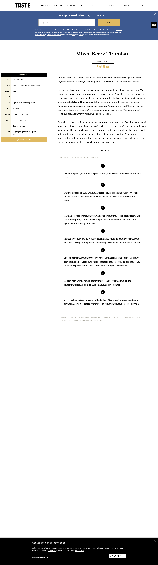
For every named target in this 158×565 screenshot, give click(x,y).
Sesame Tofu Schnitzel (79, 423)
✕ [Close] (154, 541)
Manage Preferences (40, 557)
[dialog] (79, 551)
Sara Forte (104, 61)
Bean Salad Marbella (78, 436)
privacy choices (79, 550)
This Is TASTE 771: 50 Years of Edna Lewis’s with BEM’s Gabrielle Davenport (36, 425)
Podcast (58, 5)
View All (15, 471)
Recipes (92, 5)
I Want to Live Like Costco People (36, 441)
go (108, 23)
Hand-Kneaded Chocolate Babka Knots (84, 450)
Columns (70, 5)
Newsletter (114, 5)
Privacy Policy (52, 550)
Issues (82, 5)
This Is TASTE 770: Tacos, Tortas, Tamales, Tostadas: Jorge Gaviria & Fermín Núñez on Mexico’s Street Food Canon (36, 457)
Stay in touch (40, 507)
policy (73, 34)
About (127, 5)
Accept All (117, 556)
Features (45, 5)
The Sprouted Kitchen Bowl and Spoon (79, 345)
